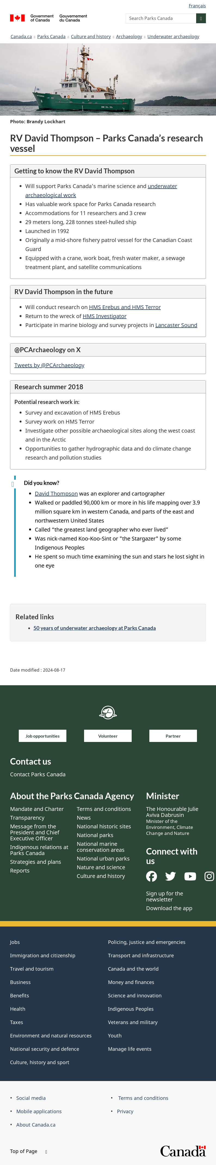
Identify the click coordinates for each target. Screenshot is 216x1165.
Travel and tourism (32, 968)
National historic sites (104, 826)
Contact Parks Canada (38, 774)
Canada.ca (21, 37)
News (84, 817)
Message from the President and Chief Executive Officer (34, 832)
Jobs (15, 942)
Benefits (19, 995)
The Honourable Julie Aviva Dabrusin (172, 820)
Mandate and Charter (37, 809)
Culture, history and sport (39, 1062)
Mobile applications (39, 1111)
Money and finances (131, 982)
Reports (20, 870)
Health (17, 1009)
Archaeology (129, 37)
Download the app (169, 908)
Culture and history (91, 37)
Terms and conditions (104, 809)
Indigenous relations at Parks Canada (39, 850)
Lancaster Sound (176, 325)
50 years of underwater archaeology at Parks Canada (94, 628)
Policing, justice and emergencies (147, 942)
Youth (115, 1035)
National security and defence (44, 1049)
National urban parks (103, 858)
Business (20, 982)
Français (197, 6)
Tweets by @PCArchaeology (49, 365)
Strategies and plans (35, 861)
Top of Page (28, 1151)
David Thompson (56, 493)
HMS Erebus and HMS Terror (125, 307)
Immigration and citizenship (42, 955)
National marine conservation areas (101, 846)
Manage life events (130, 1049)
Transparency (27, 817)
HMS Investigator (104, 316)
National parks (95, 835)
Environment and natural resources (51, 1035)
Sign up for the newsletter (164, 896)
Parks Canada (51, 37)
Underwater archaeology (173, 37)
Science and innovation (135, 995)
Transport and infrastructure (141, 955)
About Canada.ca (35, 1124)
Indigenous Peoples (131, 1009)
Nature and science (101, 867)
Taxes (16, 1022)
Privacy (125, 1111)
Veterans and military (133, 1022)
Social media (31, 1098)
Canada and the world (133, 968)
